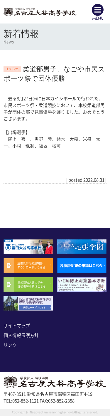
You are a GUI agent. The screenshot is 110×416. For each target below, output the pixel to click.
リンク (10, 345)
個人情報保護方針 (21, 335)
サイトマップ (17, 325)
